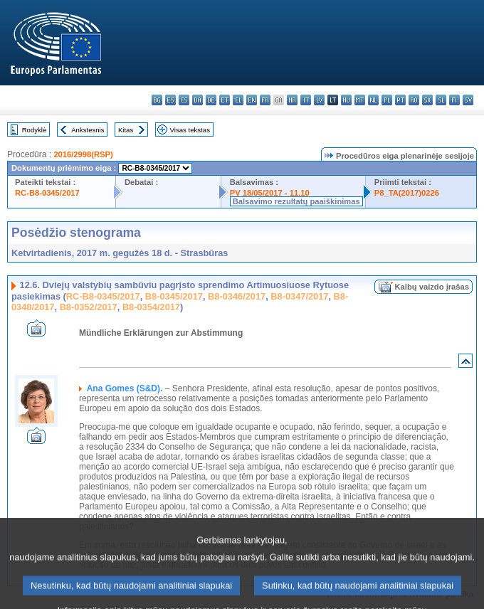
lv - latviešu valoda (319, 100)
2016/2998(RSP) (82, 154)
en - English (251, 100)
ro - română (414, 100)
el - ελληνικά (238, 100)
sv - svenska (468, 100)
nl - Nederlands (373, 100)
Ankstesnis (87, 130)
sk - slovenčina (427, 100)
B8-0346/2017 (236, 296)
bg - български (157, 100)
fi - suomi (454, 100)
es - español (170, 100)
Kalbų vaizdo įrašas (432, 286)
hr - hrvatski (292, 100)
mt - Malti (359, 100)
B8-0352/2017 (88, 307)
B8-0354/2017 (151, 307)
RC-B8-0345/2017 (47, 193)
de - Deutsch (211, 100)
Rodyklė (34, 130)
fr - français (265, 100)
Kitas (125, 130)
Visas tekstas (190, 130)
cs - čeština (184, 100)
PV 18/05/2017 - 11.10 (270, 193)
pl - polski (387, 100)
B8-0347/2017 (299, 296)
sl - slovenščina (441, 100)
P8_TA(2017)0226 (406, 193)
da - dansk (197, 100)
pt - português (400, 100)
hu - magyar (346, 100)
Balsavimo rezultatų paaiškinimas (296, 201)
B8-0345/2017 (174, 296)
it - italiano (305, 100)
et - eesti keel (224, 100)
